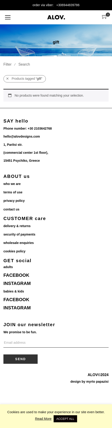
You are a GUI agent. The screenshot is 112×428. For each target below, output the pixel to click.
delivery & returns (17, 226)
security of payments (19, 234)
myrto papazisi (97, 381)
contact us (11, 209)
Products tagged (24, 79)
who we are (12, 184)
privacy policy (14, 200)
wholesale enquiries (18, 243)
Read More (43, 418)
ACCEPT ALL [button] (65, 418)
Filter (7, 64)
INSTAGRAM (17, 283)
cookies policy (14, 251)
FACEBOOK (16, 275)
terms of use (12, 192)
